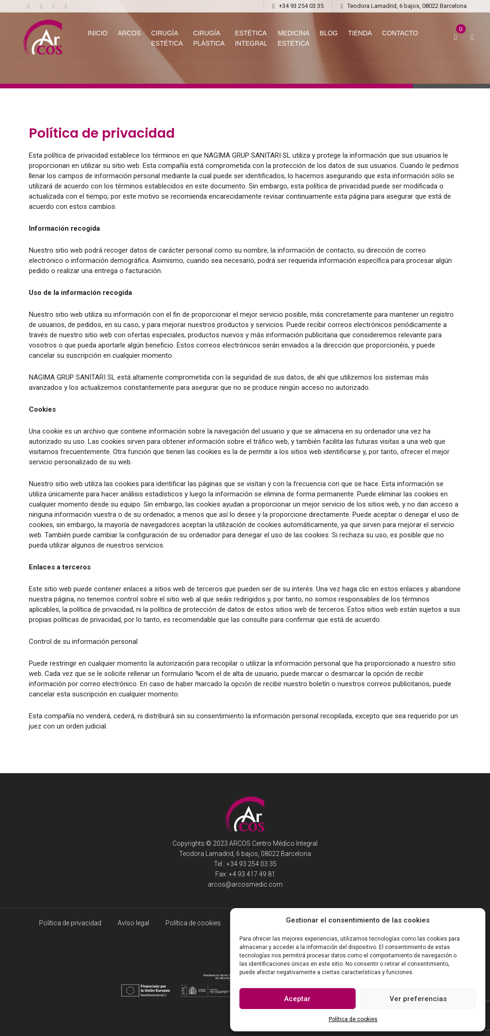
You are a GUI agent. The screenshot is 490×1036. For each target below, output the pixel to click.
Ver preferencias (418, 999)
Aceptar (297, 999)
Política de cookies (353, 1019)
